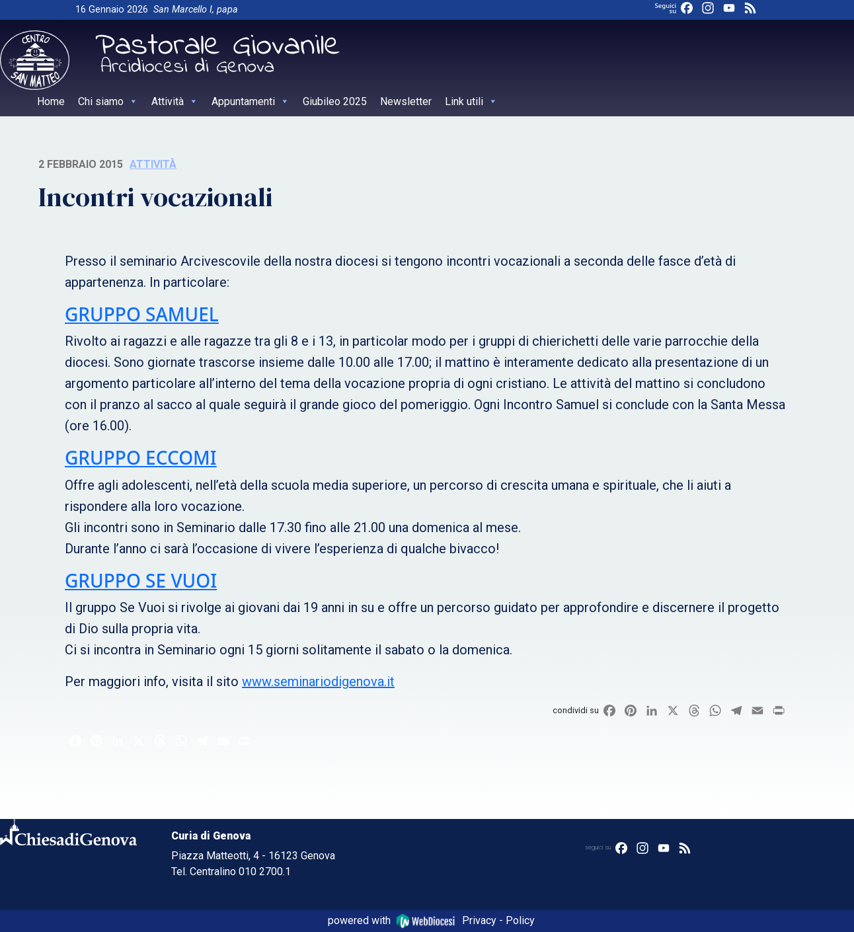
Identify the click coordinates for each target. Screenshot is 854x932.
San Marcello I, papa (195, 9)
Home (51, 101)
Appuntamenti (251, 101)
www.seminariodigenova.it (318, 681)
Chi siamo (108, 101)
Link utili (471, 101)
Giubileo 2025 (335, 101)
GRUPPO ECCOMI (141, 457)
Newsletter (406, 101)
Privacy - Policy (498, 920)
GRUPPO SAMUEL (142, 314)
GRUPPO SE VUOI (141, 580)
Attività (174, 101)
